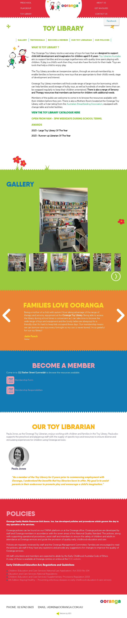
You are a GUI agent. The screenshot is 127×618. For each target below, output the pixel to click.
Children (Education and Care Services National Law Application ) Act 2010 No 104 (48, 571)
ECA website (74, 559)
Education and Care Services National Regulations (32, 574)
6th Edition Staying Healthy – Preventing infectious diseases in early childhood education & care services (59, 580)
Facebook (111, 21)
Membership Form (20, 380)
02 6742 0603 (25, 607)
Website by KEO (63, 613)
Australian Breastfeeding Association (85, 104)
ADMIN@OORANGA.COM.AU (65, 607)
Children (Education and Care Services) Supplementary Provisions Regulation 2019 (49, 577)
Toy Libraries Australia (109, 56)
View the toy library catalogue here (56, 112)
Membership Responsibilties (24, 390)
